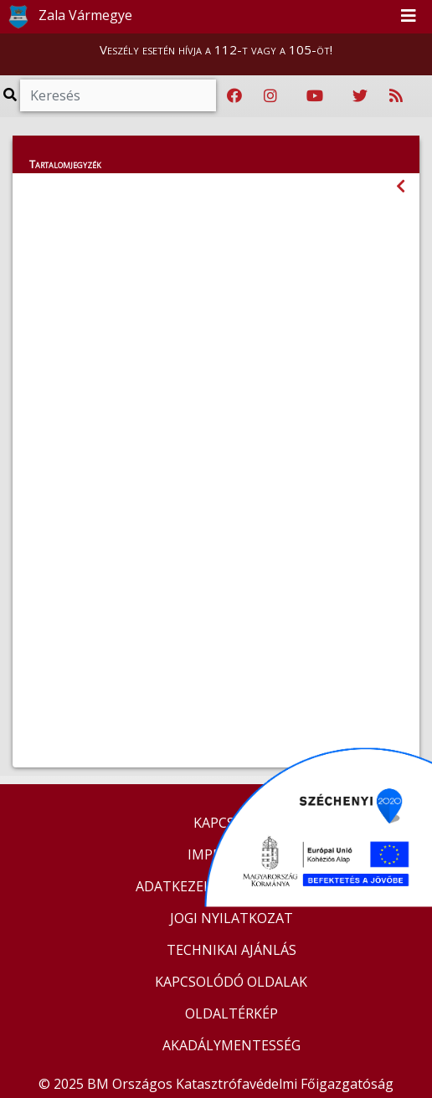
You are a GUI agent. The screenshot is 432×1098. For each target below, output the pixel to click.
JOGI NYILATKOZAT (231, 918)
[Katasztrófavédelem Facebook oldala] (234, 96)
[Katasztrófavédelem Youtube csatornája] (315, 96)
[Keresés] (118, 95)
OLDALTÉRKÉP (231, 1013)
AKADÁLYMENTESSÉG (231, 1045)
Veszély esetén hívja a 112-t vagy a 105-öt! (216, 49)
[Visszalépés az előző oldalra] (400, 186)
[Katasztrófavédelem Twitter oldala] (360, 96)
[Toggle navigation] (408, 16)
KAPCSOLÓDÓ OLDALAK (231, 981)
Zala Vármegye (67, 16)
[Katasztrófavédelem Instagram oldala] (270, 96)
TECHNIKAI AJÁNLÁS (231, 950)
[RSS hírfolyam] (396, 96)
